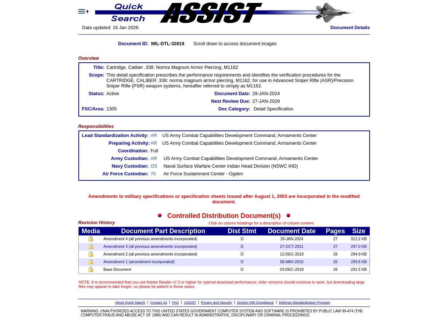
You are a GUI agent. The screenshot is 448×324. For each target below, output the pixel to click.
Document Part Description (163, 231)
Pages (335, 231)
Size (358, 231)
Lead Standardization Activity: (115, 135)
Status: (96, 93)
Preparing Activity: (129, 143)
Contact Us (158, 302)
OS (154, 166)
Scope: (97, 75)
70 (153, 173)
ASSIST (190, 302)
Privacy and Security (216, 302)
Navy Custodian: (130, 166)
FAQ (175, 302)
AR (154, 135)
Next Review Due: (230, 101)
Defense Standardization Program (304, 302)
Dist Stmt (242, 231)
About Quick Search (130, 302)
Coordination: (133, 150)
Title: (98, 67)
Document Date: (232, 93)
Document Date (292, 231)
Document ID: (133, 43)
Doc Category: (234, 109)
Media (91, 231)
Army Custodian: (129, 158)
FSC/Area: (93, 109)
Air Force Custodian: (125, 173)
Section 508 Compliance (255, 302)
